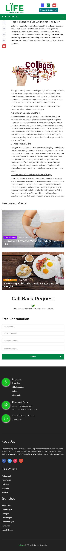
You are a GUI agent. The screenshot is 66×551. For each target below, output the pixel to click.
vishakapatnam (18, 387)
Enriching (5, 484)
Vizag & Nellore (7, 530)
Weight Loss (10, 237)
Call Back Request (48, 10)
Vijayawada (16, 395)
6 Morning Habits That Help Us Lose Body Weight (30, 285)
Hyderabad (16, 383)
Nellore (14, 391)
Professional (6, 476)
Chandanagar (7, 510)
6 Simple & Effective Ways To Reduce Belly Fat (31, 242)
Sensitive (5, 492)
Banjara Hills (6, 505)
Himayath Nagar (8, 522)
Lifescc (22, 545)
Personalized (6, 480)
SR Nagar (5, 514)
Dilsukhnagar (7, 518)
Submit (45, 356)
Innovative (5, 488)
